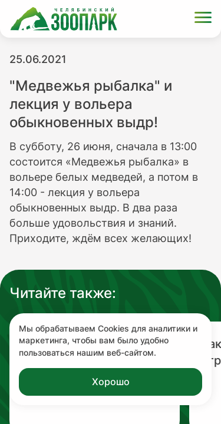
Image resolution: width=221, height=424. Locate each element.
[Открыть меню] (203, 19)
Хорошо (111, 381)
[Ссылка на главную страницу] (63, 19)
